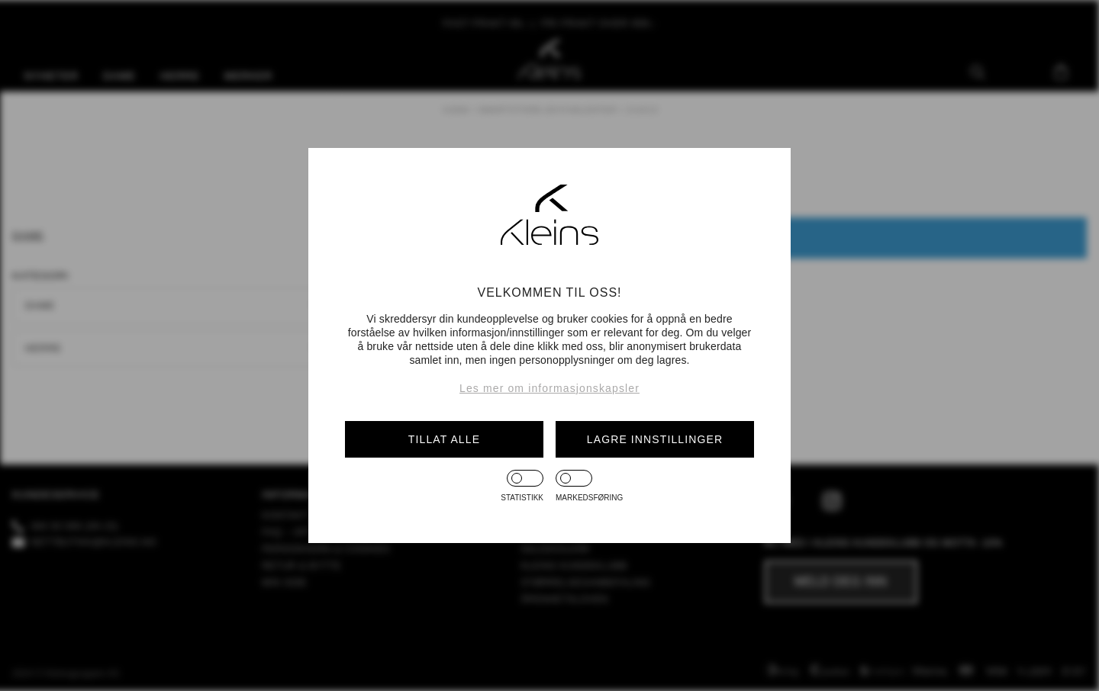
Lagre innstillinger (655, 439)
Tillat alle (444, 439)
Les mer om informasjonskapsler (549, 388)
